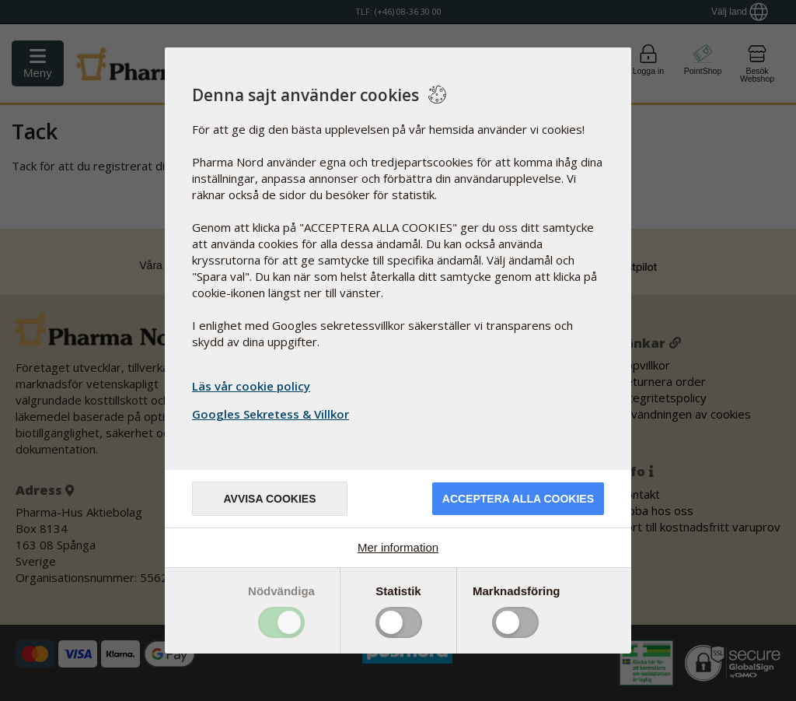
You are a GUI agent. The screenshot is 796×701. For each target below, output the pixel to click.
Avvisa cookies (269, 498)
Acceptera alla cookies (518, 498)
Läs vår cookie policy (251, 386)
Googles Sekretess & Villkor (272, 414)
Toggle (281, 622)
